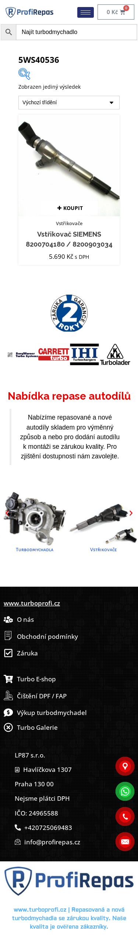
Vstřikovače (69, 223)
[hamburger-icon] (85, 12)
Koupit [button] (73, 207)
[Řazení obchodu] (69, 102)
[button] (7, 513)
